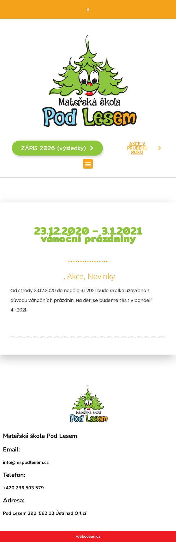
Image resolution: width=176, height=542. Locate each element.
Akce (75, 276)
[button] (88, 164)
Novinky (101, 276)
